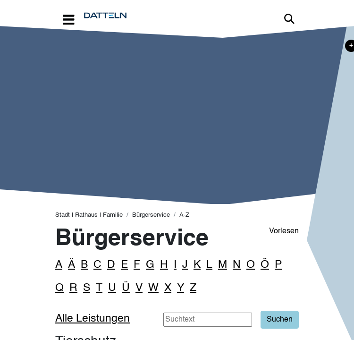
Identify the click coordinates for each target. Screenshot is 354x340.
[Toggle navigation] (68, 19)
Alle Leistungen (92, 318)
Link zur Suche (289, 18)
